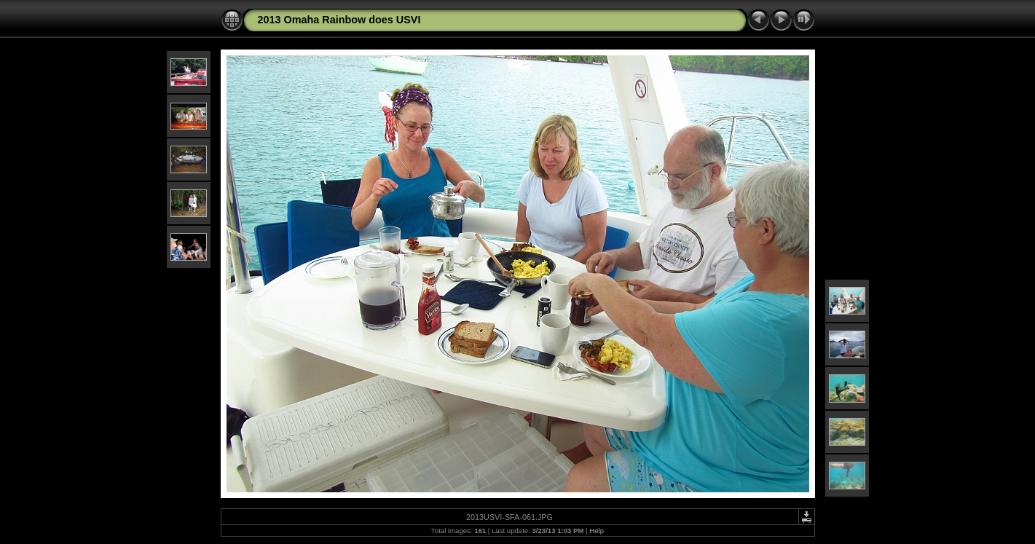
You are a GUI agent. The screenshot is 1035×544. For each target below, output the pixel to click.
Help (596, 531)
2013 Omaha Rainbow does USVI (339, 19)
